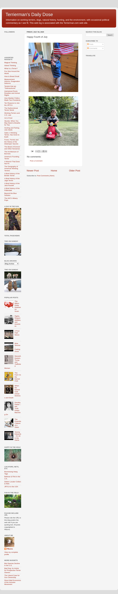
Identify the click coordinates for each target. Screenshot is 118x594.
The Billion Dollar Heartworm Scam (18, 306)
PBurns (10, 549)
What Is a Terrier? (11, 68)
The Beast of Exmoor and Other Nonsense (12, 148)
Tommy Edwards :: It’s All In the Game (18, 436)
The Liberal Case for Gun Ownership (12, 576)
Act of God (8, 118)
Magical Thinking (10, 62)
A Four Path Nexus (17, 333)
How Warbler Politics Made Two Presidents (12, 99)
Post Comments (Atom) (45, 176)
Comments (92, 48)
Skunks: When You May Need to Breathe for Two (12, 123)
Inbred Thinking (10, 65)
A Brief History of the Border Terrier (12, 174)
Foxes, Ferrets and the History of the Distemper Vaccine (11, 142)
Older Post (74, 170)
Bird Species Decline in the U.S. (12, 564)
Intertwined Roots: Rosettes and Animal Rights (12, 93)
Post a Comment (36, 161)
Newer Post (33, 170)
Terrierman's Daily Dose (29, 14)
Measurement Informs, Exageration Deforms (12, 81)
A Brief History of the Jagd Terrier (12, 179)
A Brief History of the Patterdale (12, 189)
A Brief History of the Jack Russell (12, 184)
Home (54, 170)
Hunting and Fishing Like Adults (11, 129)
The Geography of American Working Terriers (11, 168)
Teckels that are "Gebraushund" (10, 87)
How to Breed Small (11, 76)
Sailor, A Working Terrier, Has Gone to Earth (11, 135)
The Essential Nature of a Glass (18, 423)
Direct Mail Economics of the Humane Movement (12, 582)
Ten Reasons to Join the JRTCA (12, 104)
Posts (90, 44)
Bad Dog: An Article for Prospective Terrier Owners (12, 570)
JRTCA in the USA (11, 487)
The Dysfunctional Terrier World (11, 109)
